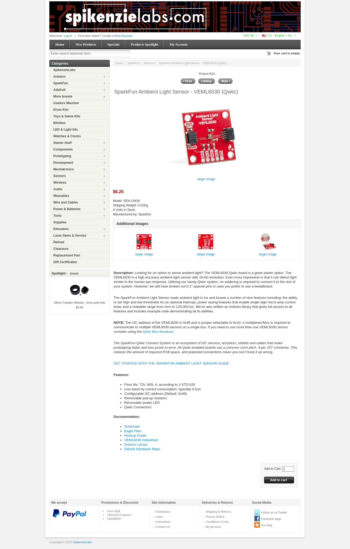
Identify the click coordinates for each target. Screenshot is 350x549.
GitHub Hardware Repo (142, 449)
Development (63, 163)
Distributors (163, 511)
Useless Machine (66, 103)
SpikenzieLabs (64, 70)
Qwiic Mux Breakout (158, 332)
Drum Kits (60, 110)
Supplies (60, 222)
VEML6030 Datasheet (141, 440)
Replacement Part (66, 255)
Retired (58, 242)
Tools (57, 216)
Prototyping (62, 156)
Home (59, 44)
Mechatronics (63, 169)
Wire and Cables (65, 202)
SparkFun (60, 83)
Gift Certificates (65, 262)
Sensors (59, 176)
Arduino (59, 76)
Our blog (266, 525)
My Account (179, 44)
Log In (68, 35)
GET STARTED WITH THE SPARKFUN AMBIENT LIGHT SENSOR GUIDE (171, 363)
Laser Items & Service (69, 235)
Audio (57, 189)
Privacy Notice (215, 516)
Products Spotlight (144, 44)
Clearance (60, 249)
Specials (114, 44)
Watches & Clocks (67, 136)
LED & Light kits (65, 129)
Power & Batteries (67, 209)
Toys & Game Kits (66, 116)
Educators (61, 229)
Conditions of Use (217, 521)
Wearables (61, 196)
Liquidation (114, 518)
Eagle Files (132, 431)
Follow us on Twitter (274, 512)
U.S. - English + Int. (277, 35)
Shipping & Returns (218, 511)
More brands (62, 96)
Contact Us (163, 526)
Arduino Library (136, 444)
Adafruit (59, 90)
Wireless (59, 182)
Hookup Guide (135, 435)
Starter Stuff (62, 143)
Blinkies (59, 123)
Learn (159, 516)
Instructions (163, 521)
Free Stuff (113, 511)
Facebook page (271, 518)
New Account (123, 35)
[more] (73, 273)
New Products (86, 44)
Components (63, 149)
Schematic (132, 426)
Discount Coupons (119, 514)
